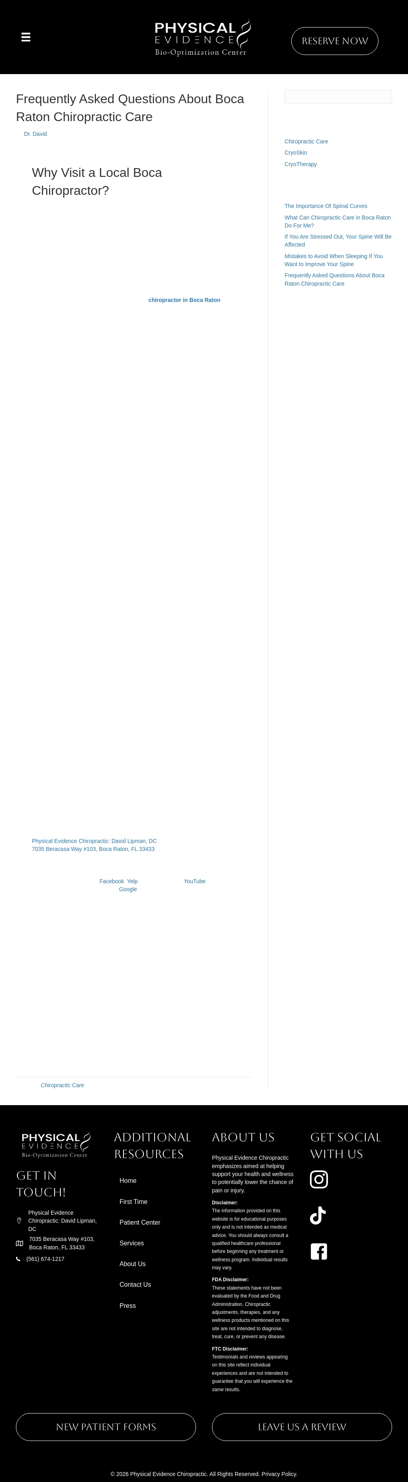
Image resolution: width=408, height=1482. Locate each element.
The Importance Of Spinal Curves (325, 206)
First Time (133, 1201)
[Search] (338, 97)
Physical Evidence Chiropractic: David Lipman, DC (94, 841)
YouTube (195, 881)
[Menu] (26, 37)
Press (128, 1305)
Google (128, 889)
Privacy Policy (279, 1474)
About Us (133, 1263)
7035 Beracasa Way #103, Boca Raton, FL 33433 (93, 849)
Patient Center (140, 1222)
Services (132, 1243)
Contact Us (135, 1284)
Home (128, 1180)
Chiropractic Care (62, 1085)
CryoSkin (295, 152)
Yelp (132, 881)
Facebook (112, 881)
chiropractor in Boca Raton (184, 300)
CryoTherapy (300, 164)
